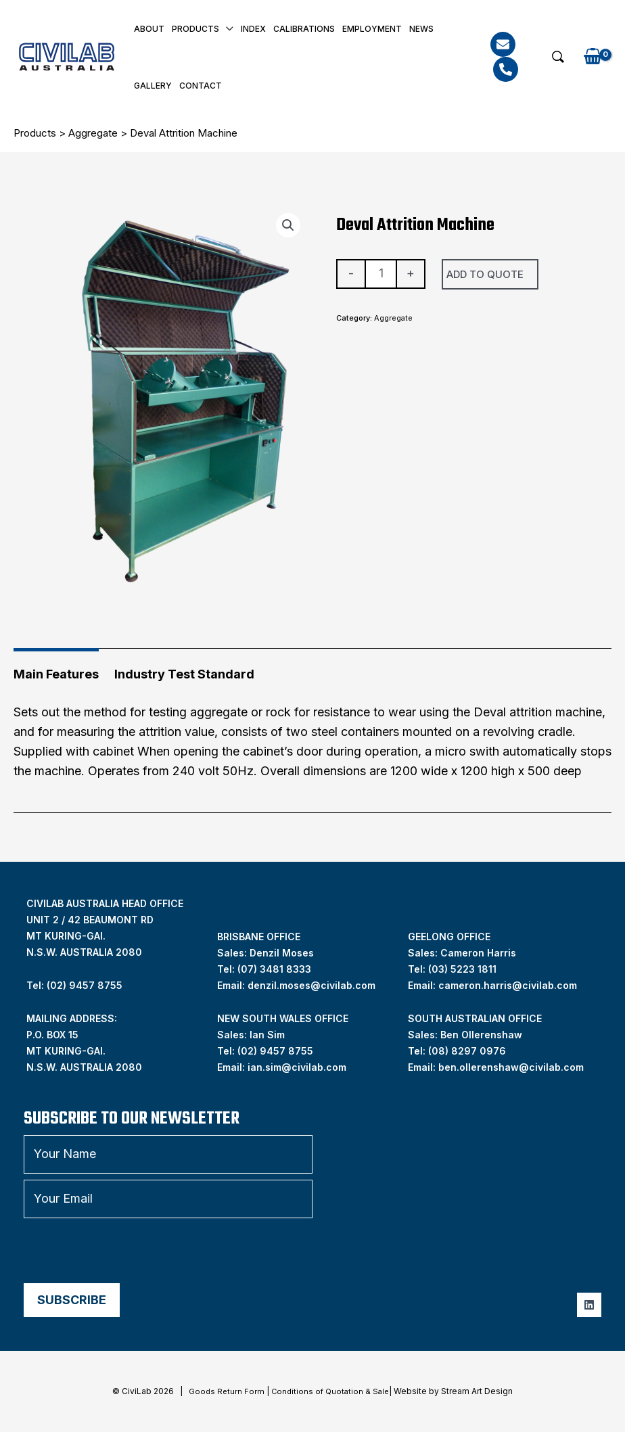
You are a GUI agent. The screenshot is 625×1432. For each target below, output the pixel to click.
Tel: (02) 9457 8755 (74, 985)
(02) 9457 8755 (275, 1051)
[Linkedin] (589, 1305)
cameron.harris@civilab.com (507, 985)
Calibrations (304, 29)
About (149, 29)
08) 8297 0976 (469, 1051)
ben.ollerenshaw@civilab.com (511, 1067)
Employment (372, 29)
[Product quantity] (380, 274)
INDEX (253, 29)
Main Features (56, 674)
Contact (200, 85)
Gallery (153, 85)
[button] (558, 57)
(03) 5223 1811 (462, 969)
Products (195, 29)
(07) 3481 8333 (274, 969)
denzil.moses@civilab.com (311, 985)
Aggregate (93, 132)
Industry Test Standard (184, 674)
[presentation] (126, 1250)
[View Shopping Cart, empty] (593, 57)
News (421, 29)
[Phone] (505, 69)
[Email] (502, 44)
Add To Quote (485, 274)
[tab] (56, 669)
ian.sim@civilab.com (297, 1067)
